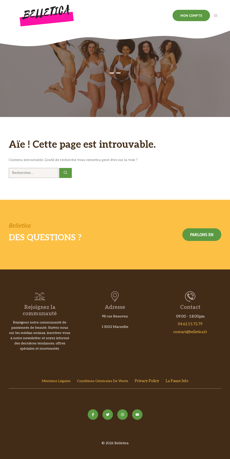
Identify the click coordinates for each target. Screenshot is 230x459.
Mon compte (191, 15)
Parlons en (201, 234)
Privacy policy (147, 381)
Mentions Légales (56, 381)
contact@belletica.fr (190, 332)
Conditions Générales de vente (102, 381)
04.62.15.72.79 (190, 324)
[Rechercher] (65, 173)
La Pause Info (177, 381)
